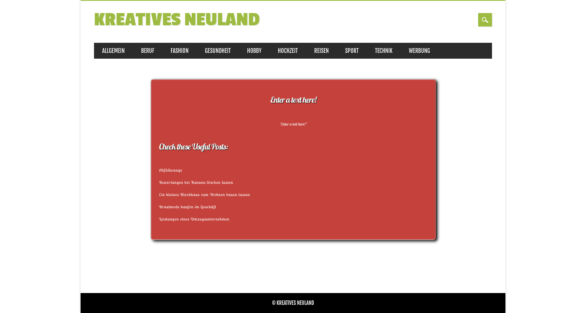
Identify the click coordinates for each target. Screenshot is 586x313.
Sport (352, 50)
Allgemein (113, 50)
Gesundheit (218, 50)
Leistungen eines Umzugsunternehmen (194, 219)
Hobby (254, 50)
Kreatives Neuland (177, 20)
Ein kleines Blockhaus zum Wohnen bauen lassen (204, 194)
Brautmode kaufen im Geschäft (187, 206)
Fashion (179, 50)
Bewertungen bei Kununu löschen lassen (196, 182)
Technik (384, 50)
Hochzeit (288, 50)
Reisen (321, 50)
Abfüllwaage (170, 170)
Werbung (419, 50)
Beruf (148, 50)
